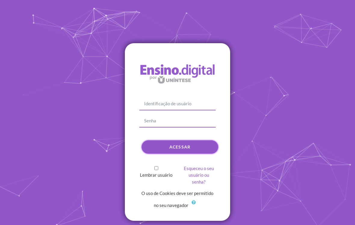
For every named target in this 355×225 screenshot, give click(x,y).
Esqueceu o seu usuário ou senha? (199, 175)
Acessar (180, 146)
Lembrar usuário (156, 175)
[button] (195, 205)
